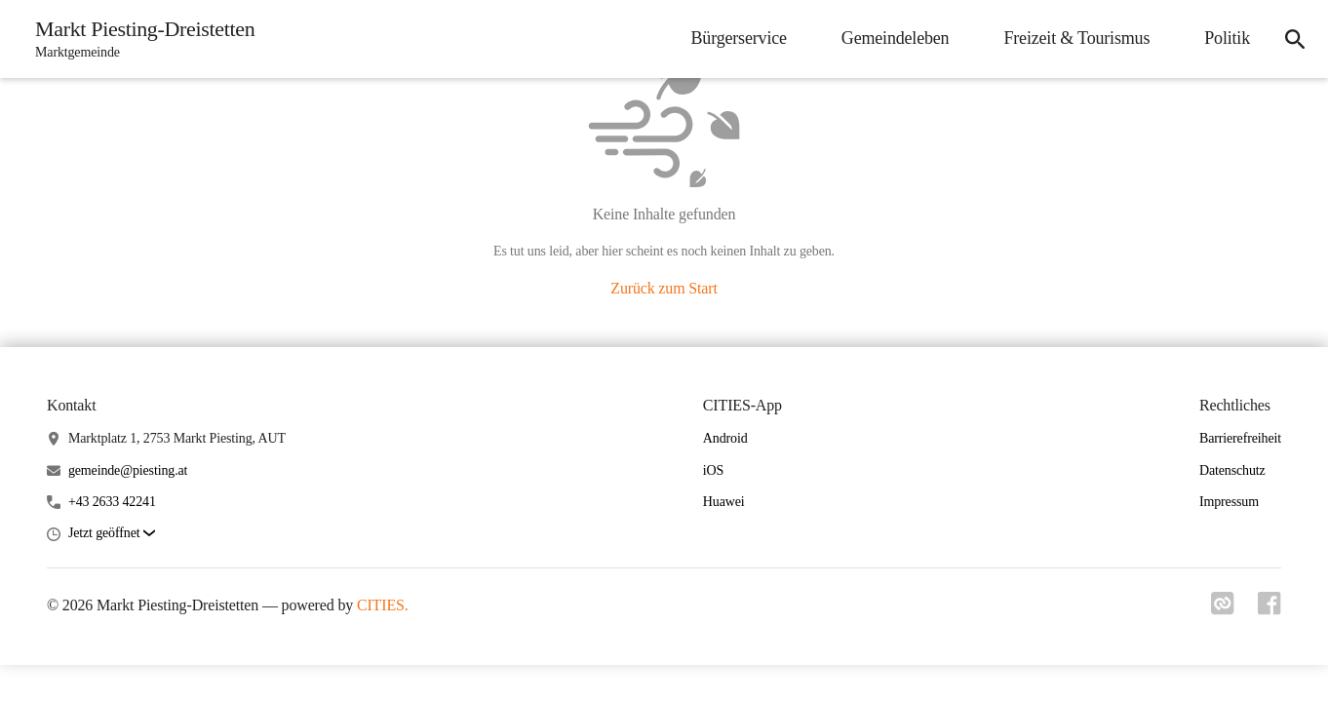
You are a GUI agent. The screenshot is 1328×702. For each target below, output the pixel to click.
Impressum (1229, 501)
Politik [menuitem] (1227, 38)
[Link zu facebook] (1269, 609)
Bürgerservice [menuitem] (739, 38)
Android (725, 438)
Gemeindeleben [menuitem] (895, 38)
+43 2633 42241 (112, 501)
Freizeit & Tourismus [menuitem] (1076, 38)
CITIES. (383, 605)
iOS (713, 470)
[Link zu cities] (1222, 609)
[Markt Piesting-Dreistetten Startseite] (138, 39)
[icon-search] (1295, 39)
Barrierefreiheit (1240, 438)
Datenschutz (1232, 470)
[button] (111, 534)
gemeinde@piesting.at (127, 470)
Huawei (724, 501)
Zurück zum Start (663, 288)
